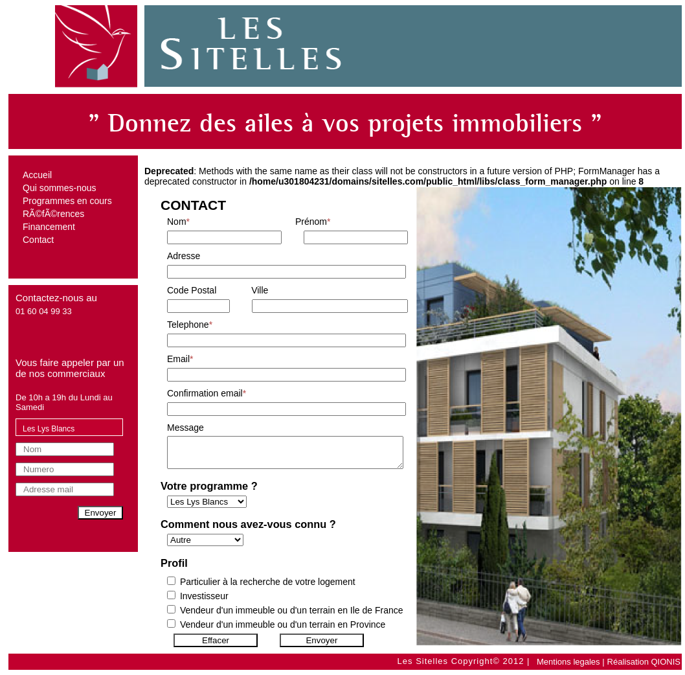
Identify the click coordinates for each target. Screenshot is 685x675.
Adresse (183, 256)
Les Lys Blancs (48, 428)
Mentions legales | (571, 662)
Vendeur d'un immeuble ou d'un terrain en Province (282, 630)
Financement (49, 227)
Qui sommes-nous (59, 188)
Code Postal (191, 290)
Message (185, 427)
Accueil (37, 175)
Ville (259, 290)
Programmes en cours (67, 201)
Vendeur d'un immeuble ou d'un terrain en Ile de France (291, 616)
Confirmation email (206, 393)
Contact (38, 240)
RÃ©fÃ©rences (53, 214)
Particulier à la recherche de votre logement (267, 587)
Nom (178, 221)
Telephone (189, 324)
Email (180, 359)
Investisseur (204, 602)
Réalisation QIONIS (643, 662)
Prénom (312, 221)
